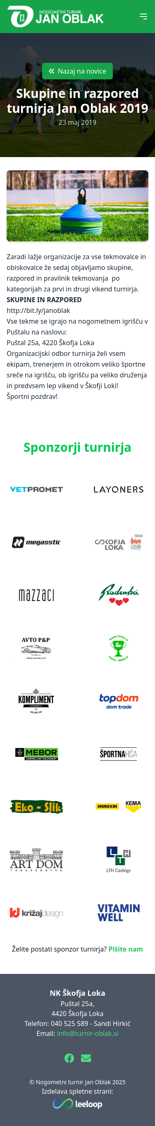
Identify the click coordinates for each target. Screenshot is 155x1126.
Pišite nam (125, 949)
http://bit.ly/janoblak (38, 310)
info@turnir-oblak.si (88, 1033)
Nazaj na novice (77, 71)
